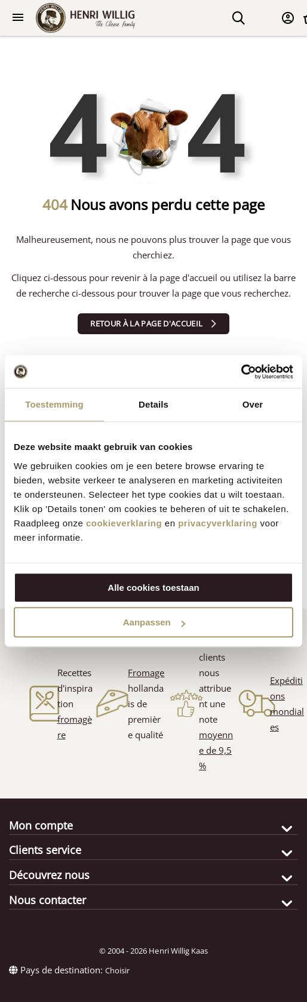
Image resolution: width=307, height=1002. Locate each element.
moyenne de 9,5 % (216, 750)
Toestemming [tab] (54, 404)
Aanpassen (154, 622)
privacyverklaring (217, 523)
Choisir (117, 970)
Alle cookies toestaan (153, 587)
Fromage (146, 673)
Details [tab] (153, 404)
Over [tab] (252, 404)
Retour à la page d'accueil (146, 323)
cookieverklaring (124, 523)
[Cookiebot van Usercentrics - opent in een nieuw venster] (241, 372)
